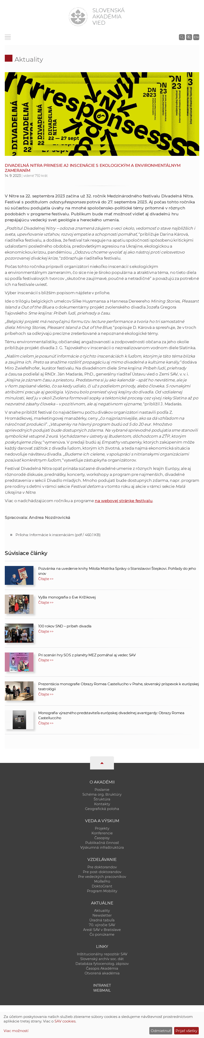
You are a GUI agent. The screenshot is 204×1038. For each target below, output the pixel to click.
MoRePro (102, 881)
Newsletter (102, 915)
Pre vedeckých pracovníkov (102, 877)
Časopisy (102, 838)
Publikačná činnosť (102, 843)
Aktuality (29, 59)
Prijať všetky (186, 1030)
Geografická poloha (102, 809)
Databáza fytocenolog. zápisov (102, 964)
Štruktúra (102, 799)
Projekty (102, 828)
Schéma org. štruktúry (102, 794)
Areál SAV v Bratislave (102, 930)
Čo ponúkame (102, 934)
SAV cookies (64, 1021)
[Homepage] (78, 16)
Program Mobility (102, 891)
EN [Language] (196, 37)
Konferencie (102, 833)
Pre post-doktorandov (102, 872)
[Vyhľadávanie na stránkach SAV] (182, 37)
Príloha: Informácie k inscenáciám (58, 535)
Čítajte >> (46, 579)
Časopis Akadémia (102, 968)
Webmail (102, 990)
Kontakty (102, 804)
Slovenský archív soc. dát (102, 959)
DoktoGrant (102, 886)
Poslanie (102, 790)
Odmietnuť (161, 1030)
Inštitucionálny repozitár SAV (102, 954)
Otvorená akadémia (102, 973)
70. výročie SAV (102, 925)
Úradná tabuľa (102, 920)
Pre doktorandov (102, 867)
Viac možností (16, 1030)
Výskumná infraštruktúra (102, 847)
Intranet (102, 985)
